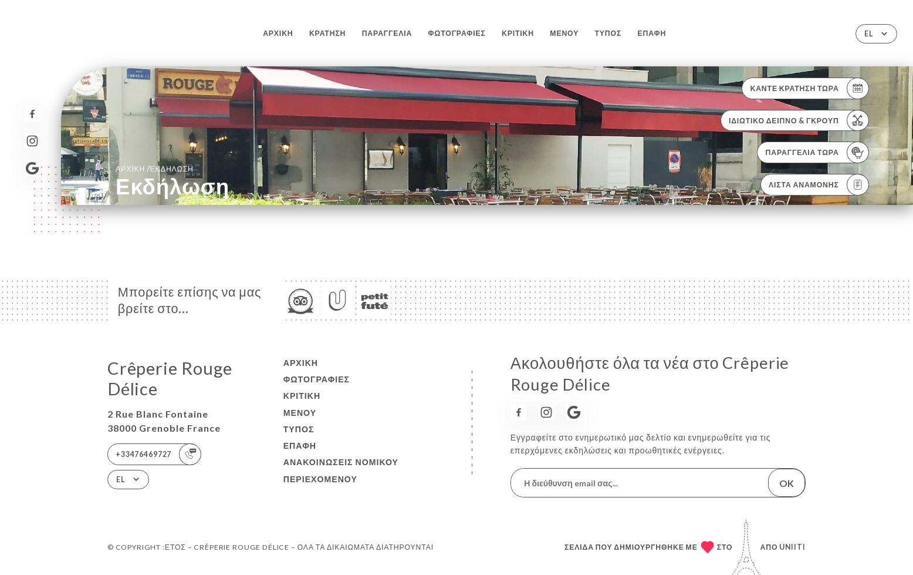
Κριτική (518, 33)
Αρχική (278, 33)
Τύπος (608, 33)
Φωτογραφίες (457, 33)
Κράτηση (327, 33)
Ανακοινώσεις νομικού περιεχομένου (340, 470)
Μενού (564, 33)
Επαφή (651, 33)
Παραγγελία (387, 33)
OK (786, 483)
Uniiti (792, 547)
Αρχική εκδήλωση (155, 168)
